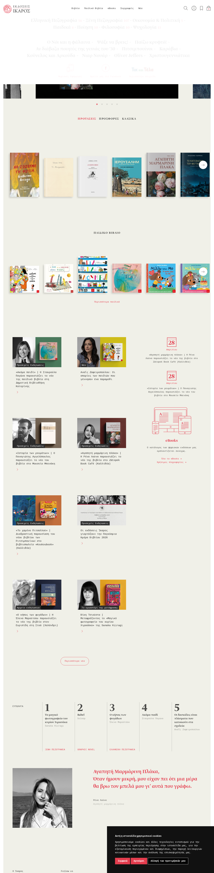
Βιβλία (76, 8)
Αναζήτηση (186, 8)
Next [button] (203, 165)
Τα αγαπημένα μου (201, 8)
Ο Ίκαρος (18, 871)
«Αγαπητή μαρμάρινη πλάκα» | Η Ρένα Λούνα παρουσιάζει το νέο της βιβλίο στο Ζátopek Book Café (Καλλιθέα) (172, 358)
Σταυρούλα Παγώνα (152, 718)
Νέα (140, 8)
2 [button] (102, 104)
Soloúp (81, 718)
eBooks (112, 8)
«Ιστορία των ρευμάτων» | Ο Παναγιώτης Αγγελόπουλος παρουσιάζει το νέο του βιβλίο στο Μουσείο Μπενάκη (171, 392)
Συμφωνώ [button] (122, 861)
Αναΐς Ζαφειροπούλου (187, 729)
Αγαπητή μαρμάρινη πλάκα (108, 804)
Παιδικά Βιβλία (93, 8)
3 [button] (107, 104)
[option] (107, 64)
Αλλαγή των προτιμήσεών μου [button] (168, 861)
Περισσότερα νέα (75, 661)
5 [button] (117, 104)
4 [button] (112, 104)
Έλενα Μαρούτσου (120, 722)
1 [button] (97, 104)
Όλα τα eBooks (170, 459)
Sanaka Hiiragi (54, 726)
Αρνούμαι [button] (139, 861)
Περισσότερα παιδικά (107, 302)
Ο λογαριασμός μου (194, 8)
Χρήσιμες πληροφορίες (170, 462)
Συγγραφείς (127, 8)
